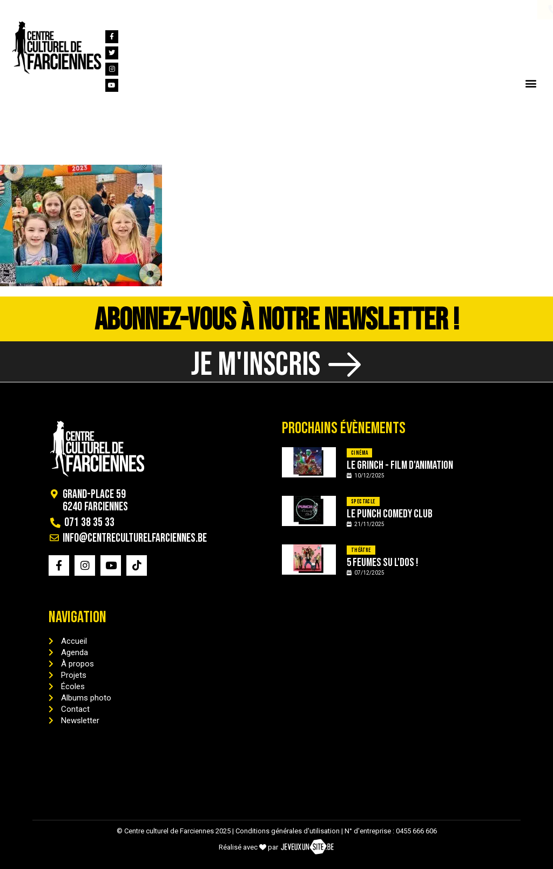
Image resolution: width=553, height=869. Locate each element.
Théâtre (361, 550)
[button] (530, 83)
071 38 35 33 (48, 10)
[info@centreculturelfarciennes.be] (85, 10)
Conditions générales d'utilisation (287, 831)
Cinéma (359, 452)
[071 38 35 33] (16, 10)
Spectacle (363, 501)
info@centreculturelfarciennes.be (161, 10)
